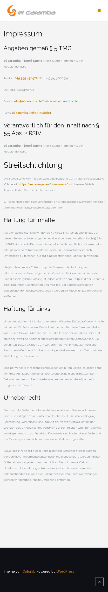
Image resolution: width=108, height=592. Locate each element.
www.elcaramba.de (64, 101)
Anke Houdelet (40, 113)
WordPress (65, 571)
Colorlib (28, 571)
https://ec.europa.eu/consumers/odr (46, 184)
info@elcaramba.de (28, 101)
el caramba (20, 113)
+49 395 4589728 (27, 78)
